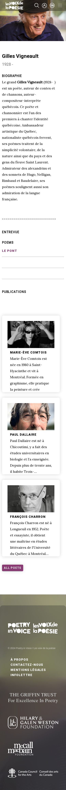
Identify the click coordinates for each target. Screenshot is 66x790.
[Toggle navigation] (60, 5)
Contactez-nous (27, 664)
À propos (19, 659)
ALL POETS (12, 567)
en (52, 5)
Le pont (9, 251)
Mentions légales (28, 670)
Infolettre (22, 675)
